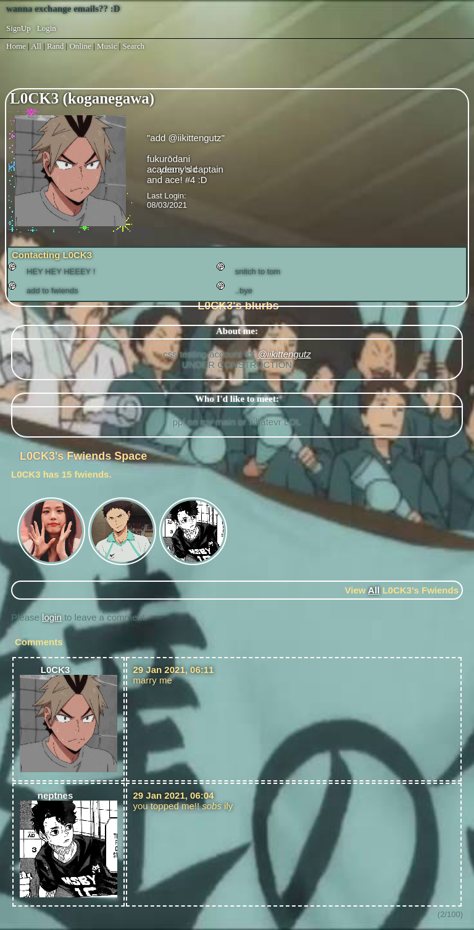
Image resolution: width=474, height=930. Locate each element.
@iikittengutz (284, 354)
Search (133, 46)
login (52, 617)
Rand (55, 46)
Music (107, 46)
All (37, 46)
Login (46, 28)
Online (80, 46)
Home (16, 46)
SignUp (18, 28)
